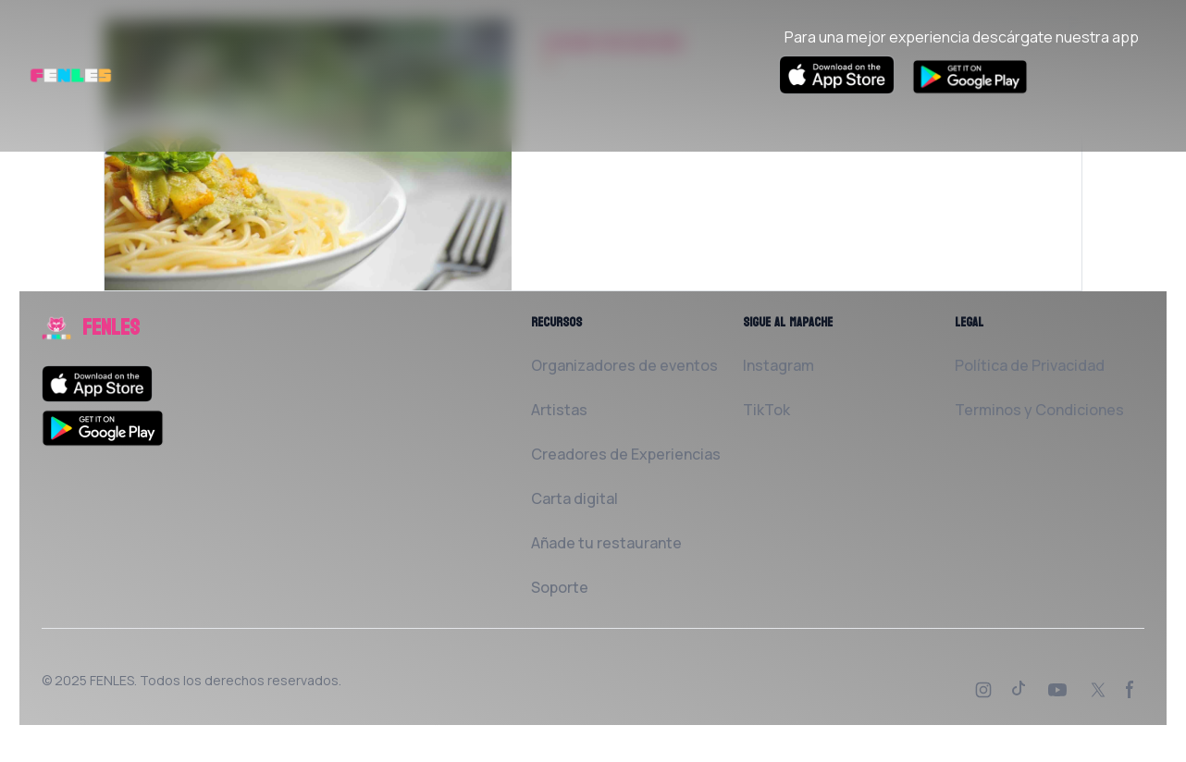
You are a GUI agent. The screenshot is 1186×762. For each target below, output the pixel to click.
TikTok (766, 409)
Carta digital (574, 498)
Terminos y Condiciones (1039, 409)
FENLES (112, 680)
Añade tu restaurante (606, 543)
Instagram (778, 365)
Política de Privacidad (1030, 365)
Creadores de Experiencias (626, 454)
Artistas (559, 409)
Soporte (559, 587)
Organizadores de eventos (624, 365)
